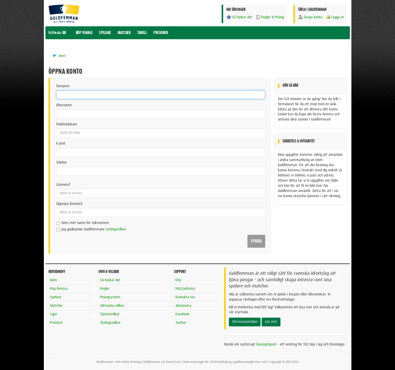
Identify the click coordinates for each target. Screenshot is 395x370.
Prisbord (56, 323)
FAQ (178, 280)
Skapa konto (310, 17)
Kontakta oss (185, 297)
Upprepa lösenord (69, 204)
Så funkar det (239, 17)
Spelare (55, 297)
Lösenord (63, 185)
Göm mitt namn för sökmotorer (82, 223)
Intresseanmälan (244, 322)
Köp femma (59, 289)
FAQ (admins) (185, 289)
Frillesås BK (57, 33)
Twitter (180, 323)
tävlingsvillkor (116, 229)
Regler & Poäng (269, 17)
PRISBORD (161, 33)
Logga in (335, 17)
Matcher (56, 306)
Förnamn (62, 86)
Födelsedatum (66, 124)
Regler (105, 289)
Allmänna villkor (112, 306)
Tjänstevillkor (110, 314)
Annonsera (183, 306)
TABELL (142, 33)
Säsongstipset (266, 344)
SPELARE (105, 33)
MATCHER (124, 33)
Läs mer (271, 322)
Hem (59, 55)
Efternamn (64, 105)
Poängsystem (110, 297)
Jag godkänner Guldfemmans (91, 229)
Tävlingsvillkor (110, 323)
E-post (61, 143)
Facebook (182, 314)
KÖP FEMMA (84, 33)
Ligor (53, 314)
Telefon (61, 162)
